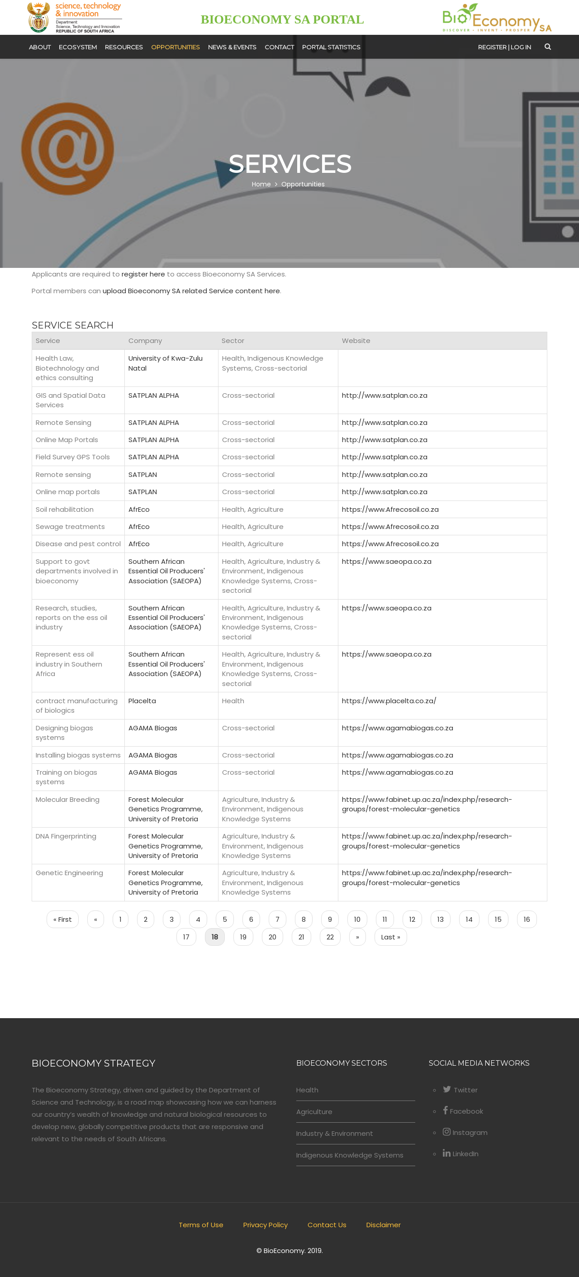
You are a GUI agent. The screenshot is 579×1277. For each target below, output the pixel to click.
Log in (521, 47)
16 (530, 918)
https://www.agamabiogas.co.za (397, 728)
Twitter (460, 1090)
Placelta (142, 700)
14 (472, 918)
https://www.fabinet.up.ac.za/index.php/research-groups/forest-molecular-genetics (427, 804)
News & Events (232, 47)
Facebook (463, 1111)
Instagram (465, 1132)
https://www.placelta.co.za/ (389, 700)
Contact (279, 47)
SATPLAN (142, 474)
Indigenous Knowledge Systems (349, 1155)
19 (246, 936)
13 (444, 918)
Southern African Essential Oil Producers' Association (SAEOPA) (166, 571)
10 (360, 918)
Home (261, 184)
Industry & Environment (334, 1133)
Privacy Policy (265, 1224)
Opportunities (175, 47)
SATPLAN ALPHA (153, 395)
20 (276, 936)
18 (218, 936)
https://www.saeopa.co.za (387, 561)
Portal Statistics (331, 47)
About (40, 47)
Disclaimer (383, 1224)
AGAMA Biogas (152, 728)
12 (415, 918)
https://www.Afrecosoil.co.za (390, 509)
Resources (124, 47)
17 (189, 936)
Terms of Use (201, 1224)
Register (492, 47)
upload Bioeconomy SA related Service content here (191, 290)
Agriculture (314, 1111)
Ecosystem (78, 47)
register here (143, 274)
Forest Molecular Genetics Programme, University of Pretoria (165, 809)
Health (307, 1090)
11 (388, 918)
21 (305, 936)
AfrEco (139, 509)
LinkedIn (461, 1153)
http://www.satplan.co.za (384, 395)
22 (334, 936)
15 (501, 918)
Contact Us (327, 1224)
